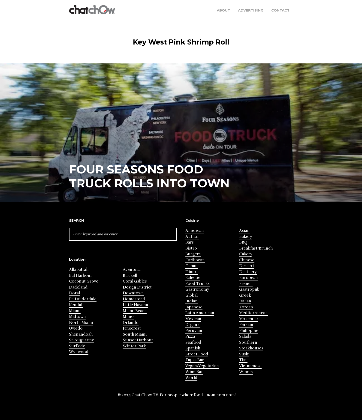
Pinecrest (132, 328)
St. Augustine (81, 340)
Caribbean (195, 260)
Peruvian (193, 330)
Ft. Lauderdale (83, 299)
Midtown (77, 316)
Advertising (250, 10)
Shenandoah (81, 334)
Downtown (133, 293)
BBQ (243, 242)
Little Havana (135, 304)
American (194, 230)
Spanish (192, 348)
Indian (191, 301)
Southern (248, 342)
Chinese (246, 260)
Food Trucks (197, 283)
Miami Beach (135, 310)
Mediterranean (253, 312)
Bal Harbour (80, 275)
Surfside (77, 346)
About (223, 10)
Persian (246, 324)
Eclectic (192, 277)
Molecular (248, 318)
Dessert (246, 265)
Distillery (248, 271)
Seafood (193, 342)
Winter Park (134, 346)
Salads (245, 336)
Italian (245, 301)
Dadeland (78, 287)
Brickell (130, 275)
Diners (191, 271)
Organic (192, 324)
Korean (246, 307)
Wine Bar (194, 371)
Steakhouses (251, 348)
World (191, 377)
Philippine (248, 330)
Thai (243, 359)
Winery (246, 371)
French (246, 283)
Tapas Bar (194, 359)
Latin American (199, 312)
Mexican (193, 318)
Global (191, 295)
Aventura (131, 269)
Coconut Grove (83, 281)
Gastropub (249, 289)
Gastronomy (197, 289)
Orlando (131, 322)
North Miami (81, 322)
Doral (74, 293)
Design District (137, 287)
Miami (75, 310)
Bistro (191, 248)
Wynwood (78, 351)
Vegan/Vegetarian (202, 365)
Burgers (193, 254)
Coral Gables (135, 281)
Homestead (134, 299)
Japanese (193, 307)
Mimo (128, 316)
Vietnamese (250, 365)
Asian (244, 230)
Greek (245, 295)
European (248, 277)
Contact (280, 10)
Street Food (196, 354)
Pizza (190, 336)
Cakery (245, 254)
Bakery (245, 236)
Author (192, 236)
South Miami (135, 334)
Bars (189, 242)
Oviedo (76, 328)
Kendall (76, 304)
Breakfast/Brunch (256, 248)
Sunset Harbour (138, 340)
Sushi (244, 354)
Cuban (191, 265)
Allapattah (78, 269)
